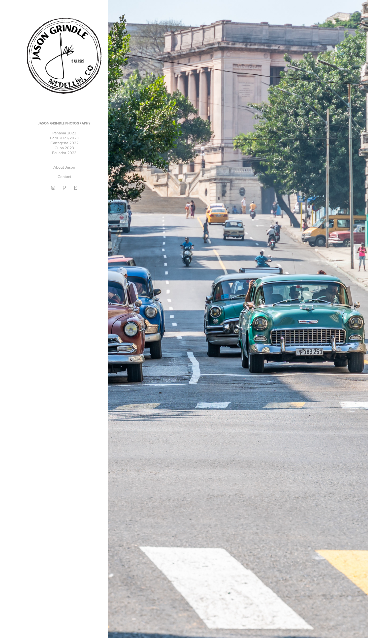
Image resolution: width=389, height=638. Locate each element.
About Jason (64, 167)
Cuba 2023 (64, 148)
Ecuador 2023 (64, 152)
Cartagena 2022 (64, 143)
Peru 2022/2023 (64, 138)
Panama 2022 (64, 133)
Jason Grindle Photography (64, 123)
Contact (64, 176)
